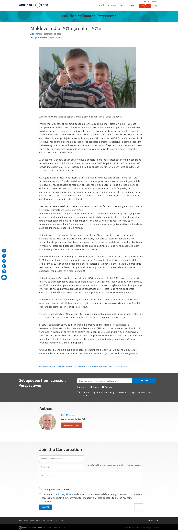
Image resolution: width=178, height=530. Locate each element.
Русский (59, 38)
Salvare (45, 507)
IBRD (40, 528)
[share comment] (4, 277)
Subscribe (144, 381)
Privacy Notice (65, 494)
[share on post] (4, 261)
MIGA (55, 528)
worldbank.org (151, 1)
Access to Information (44, 520)
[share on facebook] (4, 256)
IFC (49, 528)
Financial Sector (80, 366)
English (51, 38)
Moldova (103, 366)
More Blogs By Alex (71, 425)
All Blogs (112, 5)
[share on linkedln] (4, 266)
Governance (93, 366)
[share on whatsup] (4, 271)
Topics (122, 5)
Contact (132, 5)
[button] (156, 6)
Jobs (55, 520)
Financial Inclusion (64, 366)
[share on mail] (4, 251)
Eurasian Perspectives (99, 16)
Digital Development (47, 366)
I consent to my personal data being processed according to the (116, 394)
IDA (45, 528)
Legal (20, 520)
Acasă (101, 5)
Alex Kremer (36, 34)
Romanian (43, 38)
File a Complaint (153, 520)
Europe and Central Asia (117, 366)
